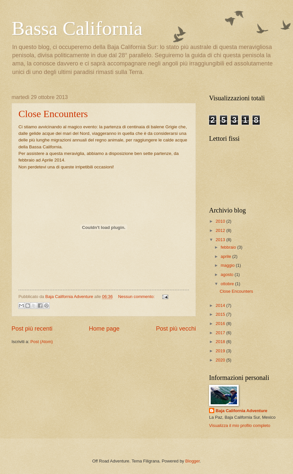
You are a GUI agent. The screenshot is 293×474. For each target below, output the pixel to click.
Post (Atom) (41, 341)
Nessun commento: (137, 296)
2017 (221, 332)
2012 (221, 230)
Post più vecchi (176, 328)
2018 (221, 341)
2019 (221, 350)
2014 (221, 305)
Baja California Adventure (241, 410)
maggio (228, 265)
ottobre (228, 283)
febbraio (229, 247)
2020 (221, 360)
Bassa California (77, 28)
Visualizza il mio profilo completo (239, 425)
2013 (221, 239)
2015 (221, 314)
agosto (227, 274)
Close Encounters (53, 113)
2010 (221, 221)
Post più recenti (32, 328)
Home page (104, 328)
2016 (221, 323)
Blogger (192, 461)
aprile (226, 256)
